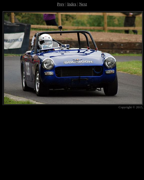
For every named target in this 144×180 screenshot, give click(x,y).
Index (71, 4)
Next (83, 4)
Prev (60, 4)
